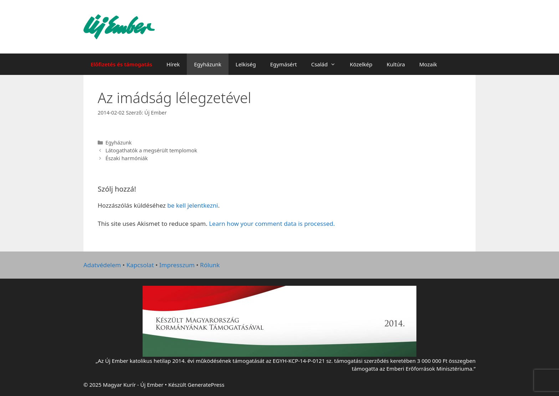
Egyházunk (207, 64)
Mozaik (428, 64)
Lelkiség (246, 64)
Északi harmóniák (127, 158)
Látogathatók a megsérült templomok (151, 150)
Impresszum (177, 265)
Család (327, 64)
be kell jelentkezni (192, 205)
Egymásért (283, 64)
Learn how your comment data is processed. (272, 223)
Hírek (173, 64)
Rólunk (210, 265)
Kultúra (396, 64)
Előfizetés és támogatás (121, 64)
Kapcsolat (140, 265)
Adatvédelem (102, 265)
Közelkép (361, 64)
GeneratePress (206, 384)
